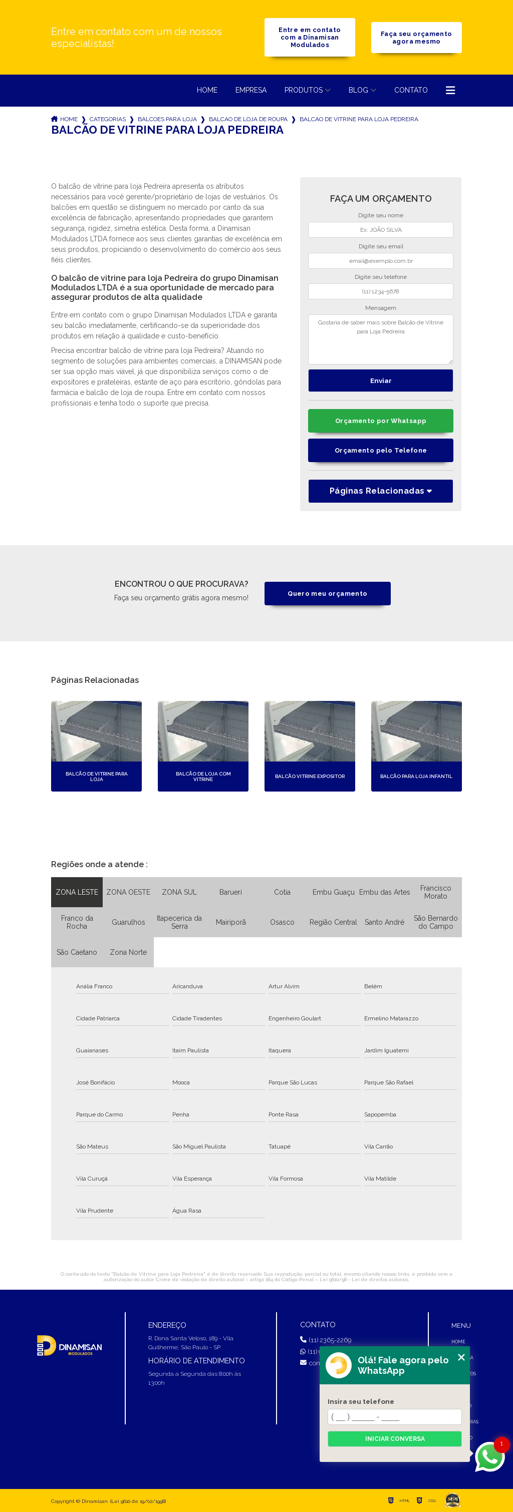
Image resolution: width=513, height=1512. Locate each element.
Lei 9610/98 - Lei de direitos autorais (364, 1279)
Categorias (108, 119)
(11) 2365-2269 (325, 1340)
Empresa (251, 90)
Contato (411, 90)
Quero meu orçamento (327, 593)
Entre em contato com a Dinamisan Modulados (310, 37)
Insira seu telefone (361, 1401)
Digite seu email (381, 246)
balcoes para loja (167, 119)
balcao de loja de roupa (248, 119)
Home (207, 90)
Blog (358, 90)
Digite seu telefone (381, 276)
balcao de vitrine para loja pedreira (359, 119)
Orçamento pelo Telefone (381, 450)
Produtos (304, 90)
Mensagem (380, 307)
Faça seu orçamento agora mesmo (416, 37)
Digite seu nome (380, 215)
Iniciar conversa (395, 1438)
